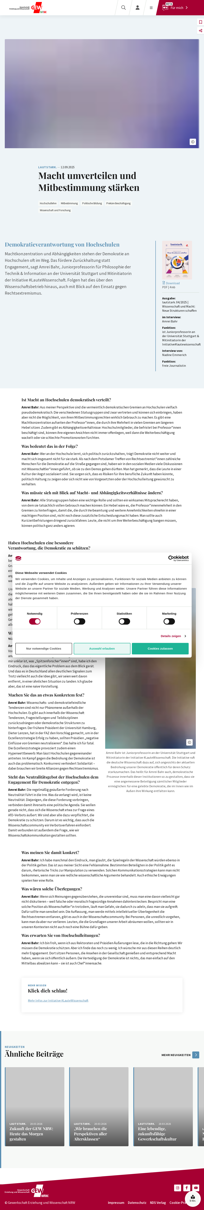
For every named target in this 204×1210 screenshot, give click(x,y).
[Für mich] (176, 7)
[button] (193, 142)
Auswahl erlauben (102, 648)
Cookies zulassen (160, 648)
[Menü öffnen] (151, 7)
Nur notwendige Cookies (43, 648)
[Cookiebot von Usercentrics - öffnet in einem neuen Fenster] (171, 558)
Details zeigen (171, 636)
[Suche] (123, 7)
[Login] (137, 7)
